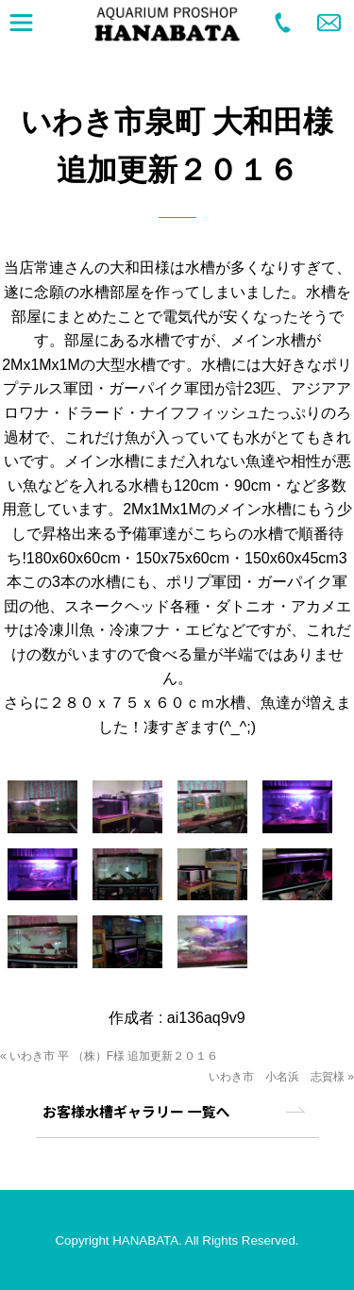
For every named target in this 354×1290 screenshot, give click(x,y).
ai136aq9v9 (206, 1018)
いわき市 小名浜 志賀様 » (281, 1076)
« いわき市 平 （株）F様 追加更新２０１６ (109, 1056)
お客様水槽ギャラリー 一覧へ (135, 1111)
